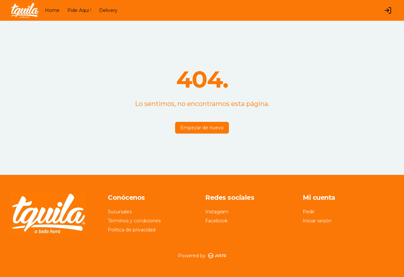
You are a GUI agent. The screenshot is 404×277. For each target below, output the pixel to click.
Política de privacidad (131, 230)
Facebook (216, 221)
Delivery (108, 10)
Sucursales (120, 212)
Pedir (309, 212)
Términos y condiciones (134, 221)
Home (52, 10)
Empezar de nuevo (202, 128)
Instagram (217, 212)
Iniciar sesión (317, 221)
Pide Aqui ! (79, 10)
